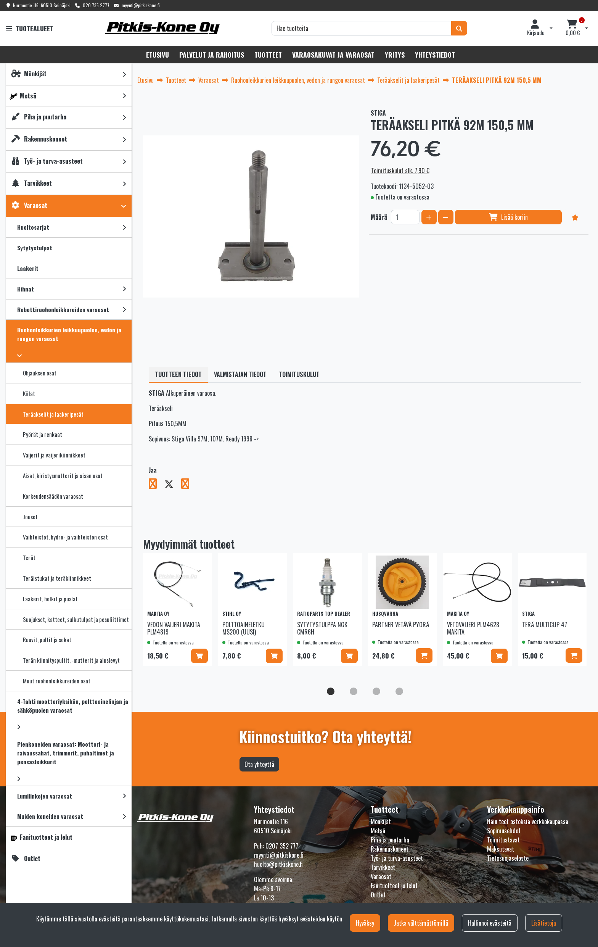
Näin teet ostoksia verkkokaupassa (527, 821)
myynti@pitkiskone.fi (141, 5)
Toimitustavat (503, 839)
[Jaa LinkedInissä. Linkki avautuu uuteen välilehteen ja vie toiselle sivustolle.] (188, 485)
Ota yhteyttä (259, 764)
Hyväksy (365, 923)
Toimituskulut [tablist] (299, 374)
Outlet (378, 894)
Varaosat (381, 876)
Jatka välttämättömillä (421, 923)
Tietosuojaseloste (508, 858)
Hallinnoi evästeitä (489, 923)
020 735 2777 (96, 5)
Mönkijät (381, 821)
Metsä (378, 830)
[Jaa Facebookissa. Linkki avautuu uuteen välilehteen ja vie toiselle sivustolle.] (156, 485)
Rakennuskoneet (389, 849)
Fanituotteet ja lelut (394, 885)
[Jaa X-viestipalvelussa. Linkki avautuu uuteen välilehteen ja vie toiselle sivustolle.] (172, 485)
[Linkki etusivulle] (162, 28)
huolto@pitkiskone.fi (278, 864)
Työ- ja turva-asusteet (397, 858)
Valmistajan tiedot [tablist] (240, 374)
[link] (124, 74)
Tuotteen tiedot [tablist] (178, 374)
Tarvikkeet (383, 867)
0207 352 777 (281, 845)
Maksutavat (500, 849)
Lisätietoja (543, 923)
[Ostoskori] (573, 28)
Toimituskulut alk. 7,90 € (400, 170)
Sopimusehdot (504, 830)
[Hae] (362, 28)
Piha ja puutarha (390, 839)
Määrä (379, 217)
